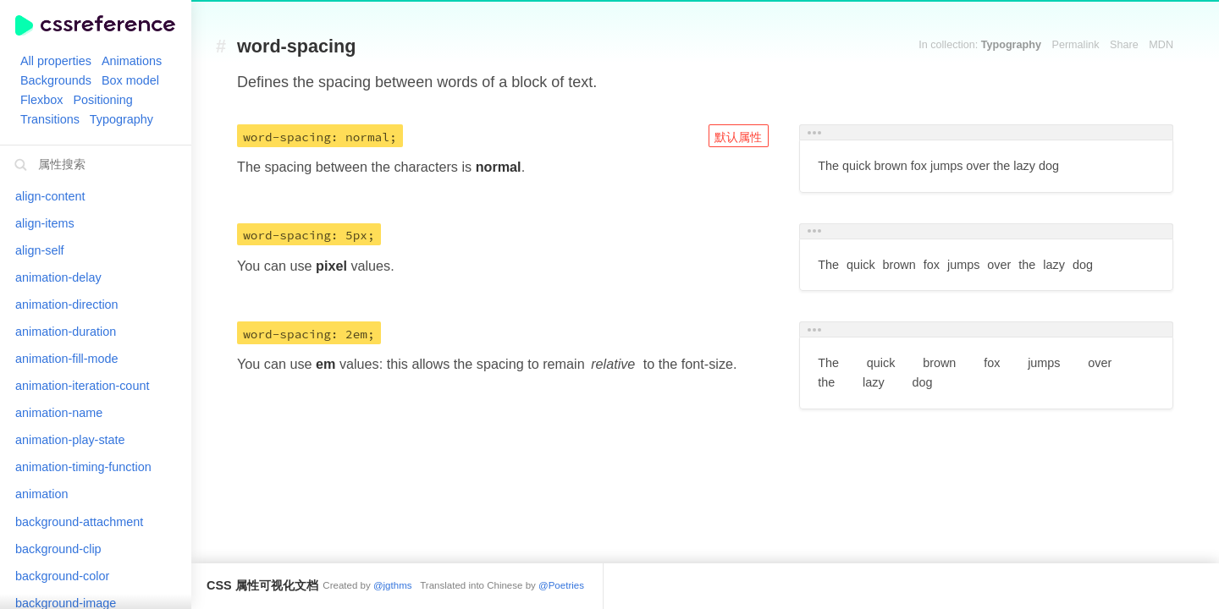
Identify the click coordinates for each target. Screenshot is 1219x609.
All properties (55, 61)
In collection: (979, 45)
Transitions (50, 119)
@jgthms (392, 585)
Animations (132, 61)
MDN (1161, 45)
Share (1124, 45)
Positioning (102, 100)
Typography (121, 119)
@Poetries (561, 585)
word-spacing (296, 47)
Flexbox (41, 100)
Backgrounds (55, 80)
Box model (130, 80)
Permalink (1076, 45)
